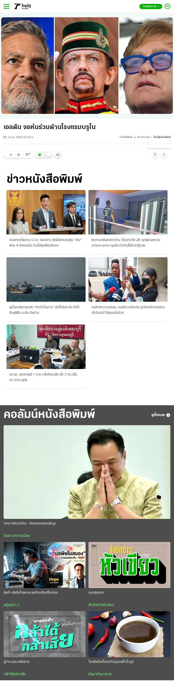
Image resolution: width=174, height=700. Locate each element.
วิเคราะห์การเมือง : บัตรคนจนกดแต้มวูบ (30, 523)
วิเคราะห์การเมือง (17, 536)
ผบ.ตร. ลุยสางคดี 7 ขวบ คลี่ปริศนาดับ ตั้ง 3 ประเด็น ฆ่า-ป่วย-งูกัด (43, 377)
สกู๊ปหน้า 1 (11, 605)
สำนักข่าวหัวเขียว (101, 605)
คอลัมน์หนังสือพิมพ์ (49, 415)
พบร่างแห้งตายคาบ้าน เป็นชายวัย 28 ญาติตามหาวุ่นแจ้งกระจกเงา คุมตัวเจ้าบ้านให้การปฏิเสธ (125, 242)
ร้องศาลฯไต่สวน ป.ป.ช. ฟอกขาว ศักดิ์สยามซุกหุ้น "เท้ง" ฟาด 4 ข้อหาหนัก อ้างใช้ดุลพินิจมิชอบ (45, 242)
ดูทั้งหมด (160, 415)
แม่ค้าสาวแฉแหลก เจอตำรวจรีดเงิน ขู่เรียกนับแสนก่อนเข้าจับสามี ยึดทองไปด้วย (128, 310)
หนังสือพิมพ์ (125, 137)
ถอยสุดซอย (96, 593)
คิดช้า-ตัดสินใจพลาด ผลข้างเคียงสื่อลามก (31, 593)
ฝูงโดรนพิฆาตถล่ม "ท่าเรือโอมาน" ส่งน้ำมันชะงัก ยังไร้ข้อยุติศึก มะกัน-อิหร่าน (44, 310)
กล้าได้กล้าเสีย (15, 674)
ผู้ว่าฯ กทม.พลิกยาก (17, 662)
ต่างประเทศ (143, 137)
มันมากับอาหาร (100, 674)
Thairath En (151, 6)
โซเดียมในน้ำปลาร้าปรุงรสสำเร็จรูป (111, 662)
